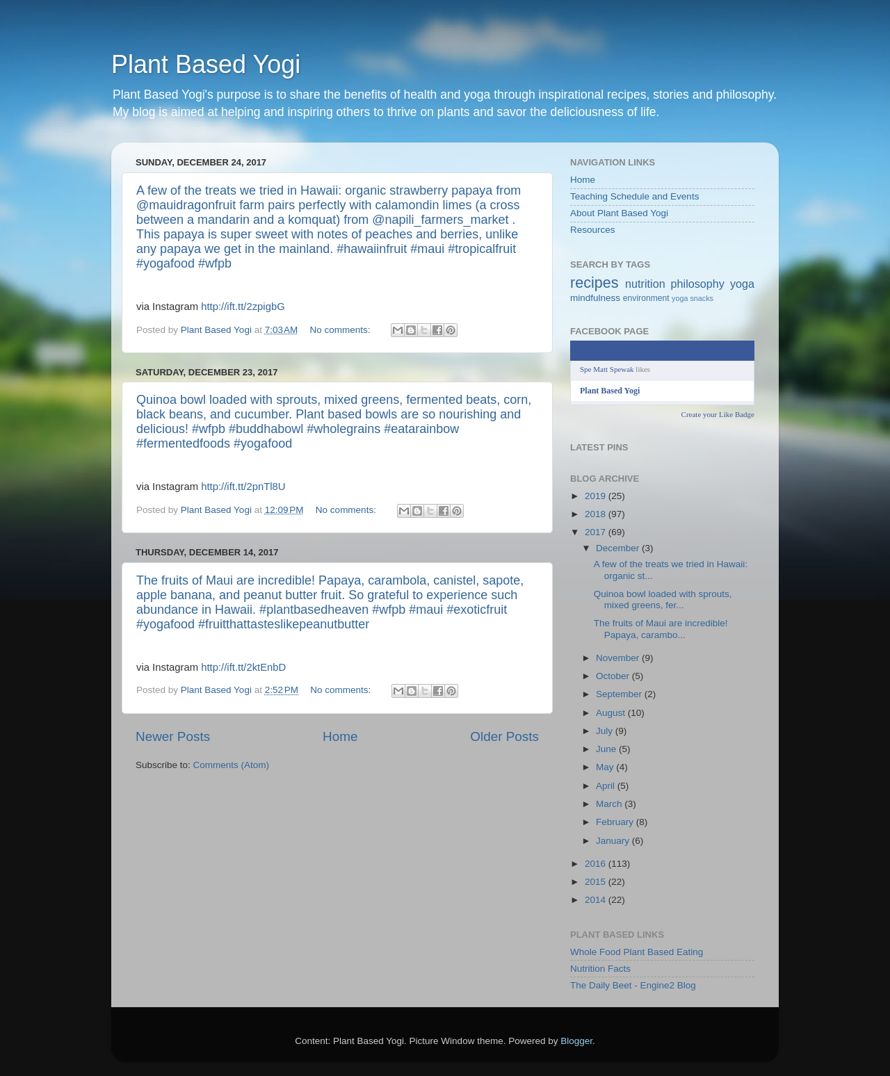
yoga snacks (692, 298)
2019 (596, 496)
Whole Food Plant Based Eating (636, 952)
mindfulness (595, 298)
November (619, 658)
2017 (596, 532)
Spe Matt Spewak (607, 369)
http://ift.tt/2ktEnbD (243, 667)
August (612, 713)
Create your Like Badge (717, 414)
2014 (596, 900)
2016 (596, 863)
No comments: (341, 330)
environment (646, 298)
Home (340, 736)
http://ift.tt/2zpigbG (242, 306)
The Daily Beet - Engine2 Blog (633, 985)
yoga (742, 283)
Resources (592, 230)
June (607, 749)
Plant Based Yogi (205, 64)
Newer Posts (173, 736)
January (614, 840)
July (605, 731)
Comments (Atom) (231, 765)
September (620, 694)
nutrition (645, 283)
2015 (596, 882)
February (616, 822)
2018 (596, 514)
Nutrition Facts (600, 968)
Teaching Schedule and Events (634, 196)
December (619, 548)
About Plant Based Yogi (619, 213)
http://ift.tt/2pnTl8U (243, 486)
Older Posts (504, 736)
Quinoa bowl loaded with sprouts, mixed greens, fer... (663, 599)
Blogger (576, 1041)
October (614, 676)
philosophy (698, 283)
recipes (594, 282)
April (606, 786)
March (610, 804)
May (606, 767)
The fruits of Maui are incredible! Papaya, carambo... (661, 628)
